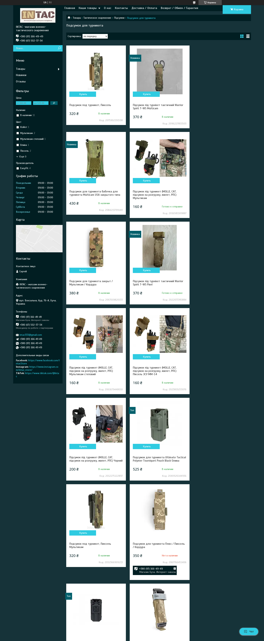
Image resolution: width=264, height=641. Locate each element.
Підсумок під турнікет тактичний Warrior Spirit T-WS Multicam (157, 106)
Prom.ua (148, 631)
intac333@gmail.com (31, 334)
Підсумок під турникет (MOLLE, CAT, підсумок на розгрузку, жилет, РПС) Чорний (217, 284)
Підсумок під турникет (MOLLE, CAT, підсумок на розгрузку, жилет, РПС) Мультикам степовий (91, 284)
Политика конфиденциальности (172, 637)
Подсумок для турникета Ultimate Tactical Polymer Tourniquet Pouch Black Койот (93, 573)
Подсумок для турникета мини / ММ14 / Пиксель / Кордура (157, 472)
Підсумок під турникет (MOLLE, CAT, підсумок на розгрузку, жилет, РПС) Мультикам (91, 195)
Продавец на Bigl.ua (132, 634)
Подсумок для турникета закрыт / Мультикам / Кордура (153, 193)
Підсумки (119, 17)
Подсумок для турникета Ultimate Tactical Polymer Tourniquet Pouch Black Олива (93, 374)
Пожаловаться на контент (141, 637)
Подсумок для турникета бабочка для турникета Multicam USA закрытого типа (220, 106)
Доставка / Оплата (144, 8)
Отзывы (21, 81)
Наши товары (88, 8)
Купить (83, 94)
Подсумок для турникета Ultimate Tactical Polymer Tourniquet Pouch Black (93, 472)
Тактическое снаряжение (97, 17)
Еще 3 (22, 156)
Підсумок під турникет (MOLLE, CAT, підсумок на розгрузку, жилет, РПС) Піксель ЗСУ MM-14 (154, 284)
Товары (77, 17)
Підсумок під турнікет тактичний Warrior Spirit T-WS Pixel (220, 193)
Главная (69, 8)
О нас (107, 8)
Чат (249, 631)
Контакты (121, 8)
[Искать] (59, 48)
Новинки (21, 75)
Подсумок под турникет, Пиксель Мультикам (153, 372)
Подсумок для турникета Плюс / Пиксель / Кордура (221, 372)
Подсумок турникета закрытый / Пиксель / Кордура (221, 472)
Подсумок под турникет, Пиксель (90, 105)
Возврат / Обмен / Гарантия (179, 8)
